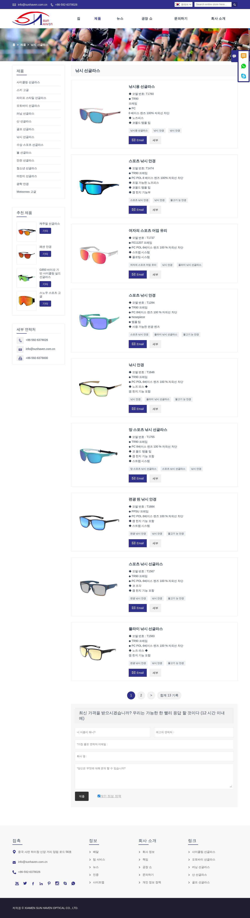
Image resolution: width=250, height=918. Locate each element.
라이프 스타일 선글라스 (31, 97)
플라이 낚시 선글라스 (189, 264)
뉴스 (120, 18)
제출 (82, 796)
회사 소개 (218, 18)
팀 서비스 (99, 859)
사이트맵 (98, 882)
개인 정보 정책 (152, 882)
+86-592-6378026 (66, 4)
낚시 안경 (159, 130)
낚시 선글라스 (25, 137)
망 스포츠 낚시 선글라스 (143, 468)
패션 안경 (45, 246)
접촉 (16, 840)
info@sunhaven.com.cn (32, 4)
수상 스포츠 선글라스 (30, 144)
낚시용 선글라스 (139, 130)
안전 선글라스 (25, 160)
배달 (96, 851)
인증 (96, 874)
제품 (97, 18)
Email (138, 140)
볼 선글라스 (24, 152)
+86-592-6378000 (37, 358)
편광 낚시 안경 (138, 533)
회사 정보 (149, 851)
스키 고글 (23, 90)
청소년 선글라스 (27, 168)
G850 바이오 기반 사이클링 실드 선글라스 (50, 273)
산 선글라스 (24, 121)
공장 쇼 (147, 18)
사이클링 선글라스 (28, 82)
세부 (155, 140)
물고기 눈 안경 (178, 200)
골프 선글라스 (25, 129)
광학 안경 (23, 183)
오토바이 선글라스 (28, 105)
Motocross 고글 (26, 191)
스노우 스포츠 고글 (50, 294)
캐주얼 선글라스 (49, 223)
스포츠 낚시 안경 (139, 200)
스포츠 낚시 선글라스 (173, 468)
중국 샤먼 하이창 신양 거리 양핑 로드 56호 (45, 851)
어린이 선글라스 (27, 176)
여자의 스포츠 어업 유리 (143, 264)
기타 (45, 230)
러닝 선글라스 (25, 113)
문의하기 (180, 18)
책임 (145, 859)
